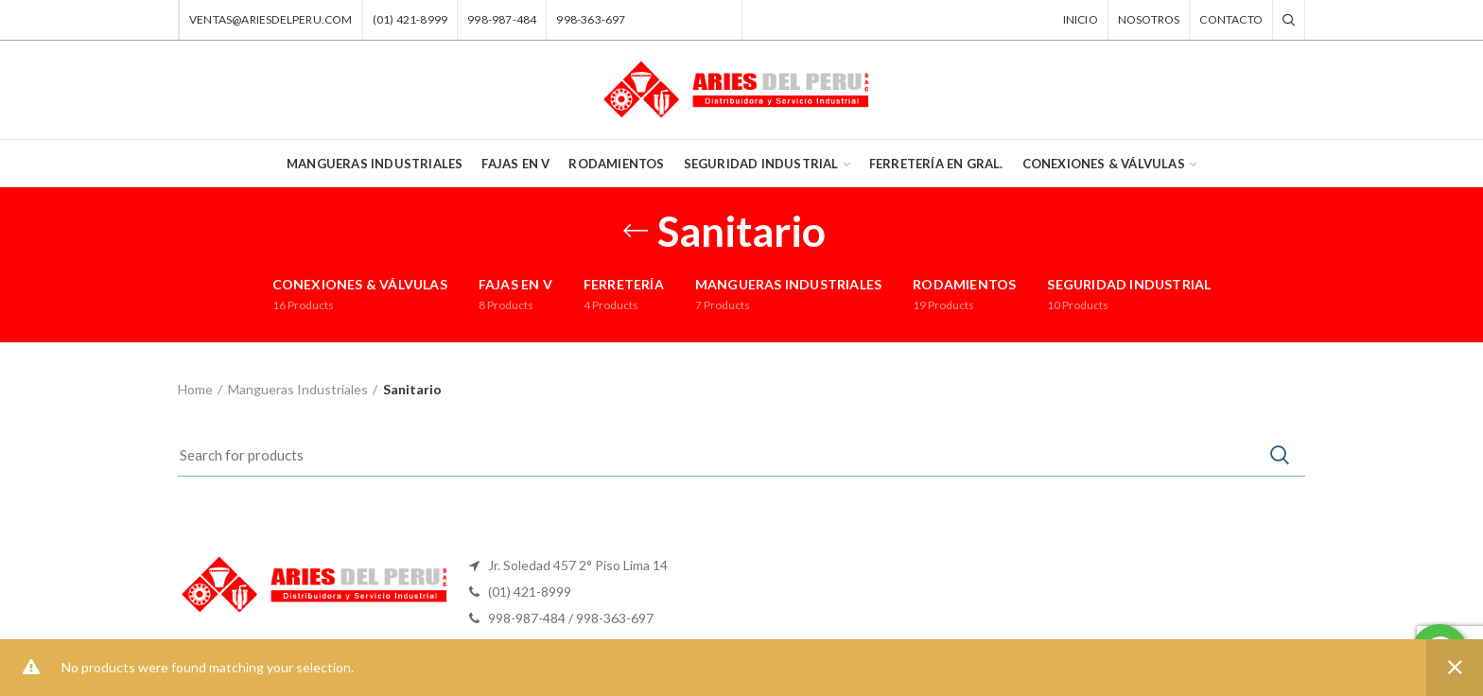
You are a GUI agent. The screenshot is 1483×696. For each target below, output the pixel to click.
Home (195, 389)
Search (1279, 455)
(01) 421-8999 (529, 591)
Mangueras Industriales (298, 389)
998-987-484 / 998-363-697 (571, 618)
